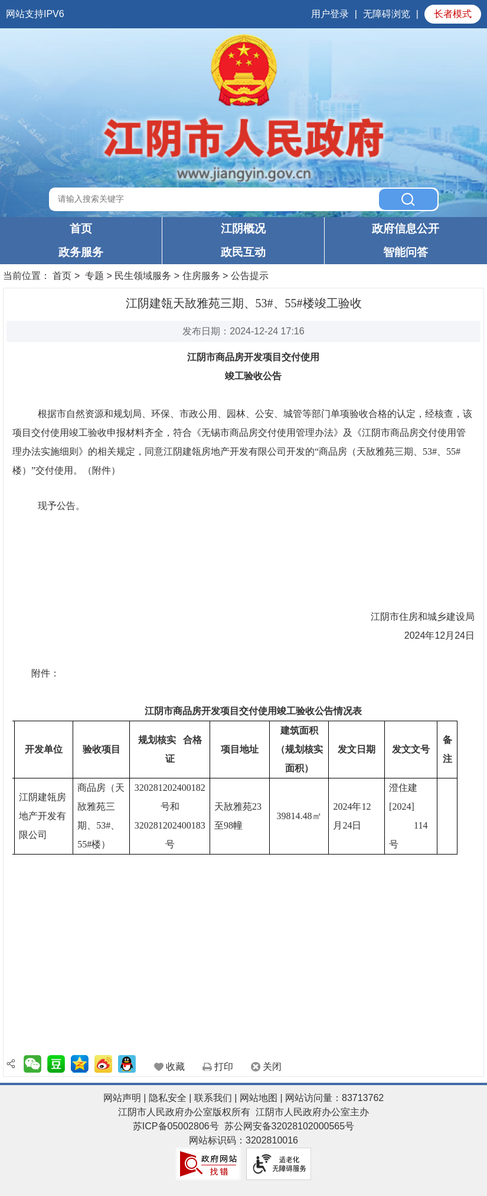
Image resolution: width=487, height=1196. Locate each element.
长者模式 (453, 14)
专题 (94, 276)
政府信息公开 (405, 228)
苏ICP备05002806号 (176, 1126)
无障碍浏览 (386, 14)
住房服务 (201, 276)
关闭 (272, 1067)
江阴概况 (243, 228)
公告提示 (250, 276)
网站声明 (122, 1098)
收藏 (175, 1067)
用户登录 (330, 14)
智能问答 (405, 252)
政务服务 (80, 252)
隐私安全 (168, 1098)
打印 (223, 1067)
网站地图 (258, 1098)
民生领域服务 (143, 276)
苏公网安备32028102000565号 (289, 1126)
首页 (81, 228)
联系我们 (213, 1098)
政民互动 (243, 252)
